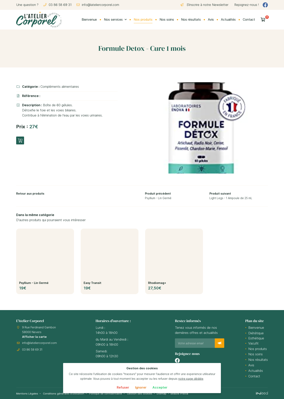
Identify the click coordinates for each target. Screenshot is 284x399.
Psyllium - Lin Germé (34, 284)
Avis (211, 19)
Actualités (228, 19)
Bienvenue (89, 19)
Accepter (159, 387)
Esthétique (256, 338)
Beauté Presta (192, 393)
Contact (249, 19)
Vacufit (253, 343)
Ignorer (141, 387)
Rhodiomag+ (157, 284)
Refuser (123, 387)
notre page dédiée (190, 378)
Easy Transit (92, 284)
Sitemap (173, 393)
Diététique (256, 333)
